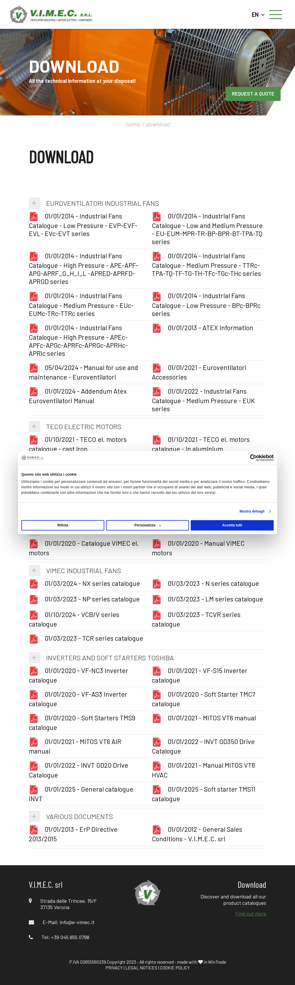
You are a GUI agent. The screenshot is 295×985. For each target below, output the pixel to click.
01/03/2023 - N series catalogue (205, 583)
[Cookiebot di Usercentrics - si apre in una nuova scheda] (248, 457)
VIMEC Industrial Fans (83, 570)
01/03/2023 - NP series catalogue (84, 599)
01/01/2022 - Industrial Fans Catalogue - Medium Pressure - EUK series (203, 400)
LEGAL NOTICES (141, 967)
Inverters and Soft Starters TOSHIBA (110, 657)
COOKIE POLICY (175, 967)
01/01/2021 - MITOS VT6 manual (204, 718)
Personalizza (148, 525)
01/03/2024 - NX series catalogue (84, 583)
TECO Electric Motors (83, 426)
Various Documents (79, 816)
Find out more (250, 913)
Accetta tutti (232, 525)
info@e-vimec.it (77, 922)
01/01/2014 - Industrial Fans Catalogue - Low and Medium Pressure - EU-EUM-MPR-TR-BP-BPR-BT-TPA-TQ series (207, 229)
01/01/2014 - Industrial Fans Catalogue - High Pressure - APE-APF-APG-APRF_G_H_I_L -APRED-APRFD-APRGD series (83, 268)
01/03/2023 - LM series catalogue (207, 599)
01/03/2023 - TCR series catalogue (86, 638)
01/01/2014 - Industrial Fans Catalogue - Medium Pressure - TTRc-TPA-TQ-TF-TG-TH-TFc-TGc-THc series (206, 264)
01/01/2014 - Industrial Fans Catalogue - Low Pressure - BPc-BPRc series (206, 304)
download (157, 124)
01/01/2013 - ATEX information (202, 328)
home (132, 124)
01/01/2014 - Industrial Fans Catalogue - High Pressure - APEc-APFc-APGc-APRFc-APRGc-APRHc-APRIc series (78, 340)
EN (258, 14)
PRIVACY (114, 967)
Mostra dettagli (251, 511)
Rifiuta (62, 525)
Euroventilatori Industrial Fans (102, 203)
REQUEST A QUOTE (253, 93)
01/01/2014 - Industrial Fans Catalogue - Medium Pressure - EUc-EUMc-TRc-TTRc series (81, 304)
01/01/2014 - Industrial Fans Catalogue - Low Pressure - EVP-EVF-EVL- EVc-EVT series (83, 225)
